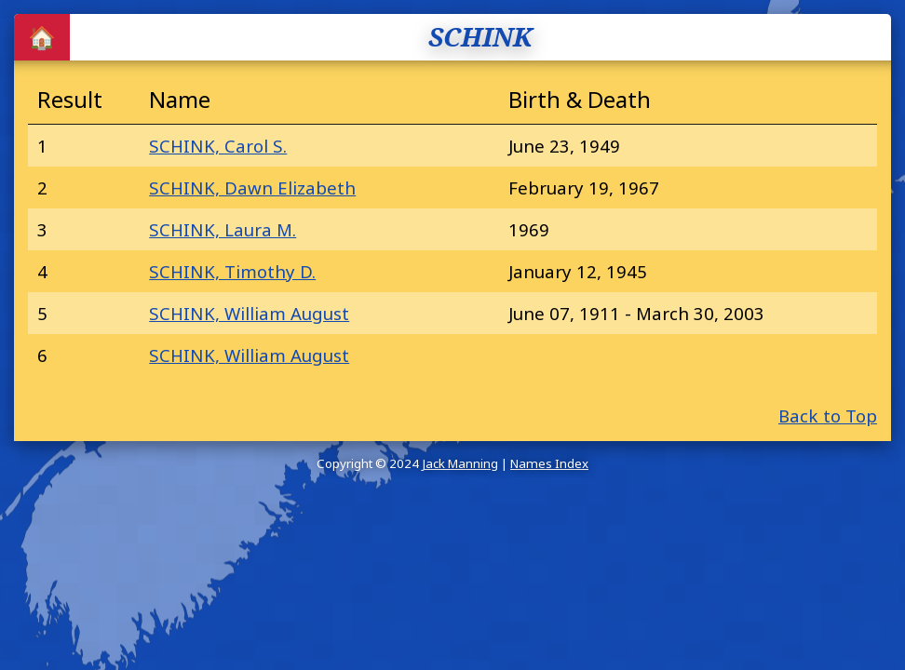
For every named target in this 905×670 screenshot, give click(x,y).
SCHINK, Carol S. (218, 145)
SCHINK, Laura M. (222, 229)
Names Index (549, 463)
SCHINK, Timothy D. (232, 271)
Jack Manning (460, 463)
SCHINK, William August (249, 313)
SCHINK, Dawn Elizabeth (252, 187)
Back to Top (827, 415)
